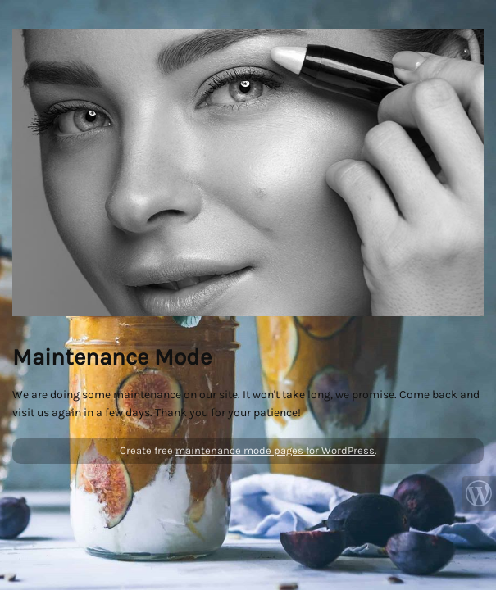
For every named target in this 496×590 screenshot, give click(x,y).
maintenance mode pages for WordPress (275, 450)
